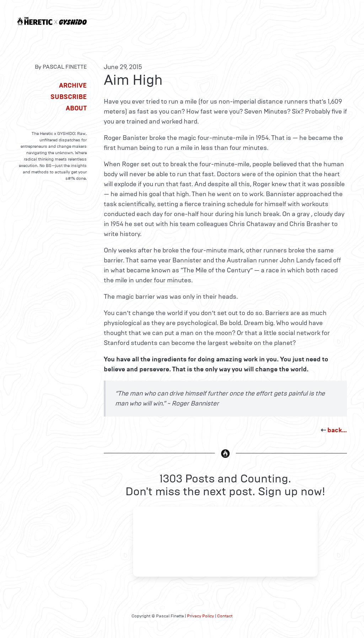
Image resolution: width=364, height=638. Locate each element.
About (76, 108)
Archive (73, 85)
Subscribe (68, 97)
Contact (224, 615)
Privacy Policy (200, 615)
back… (337, 430)
